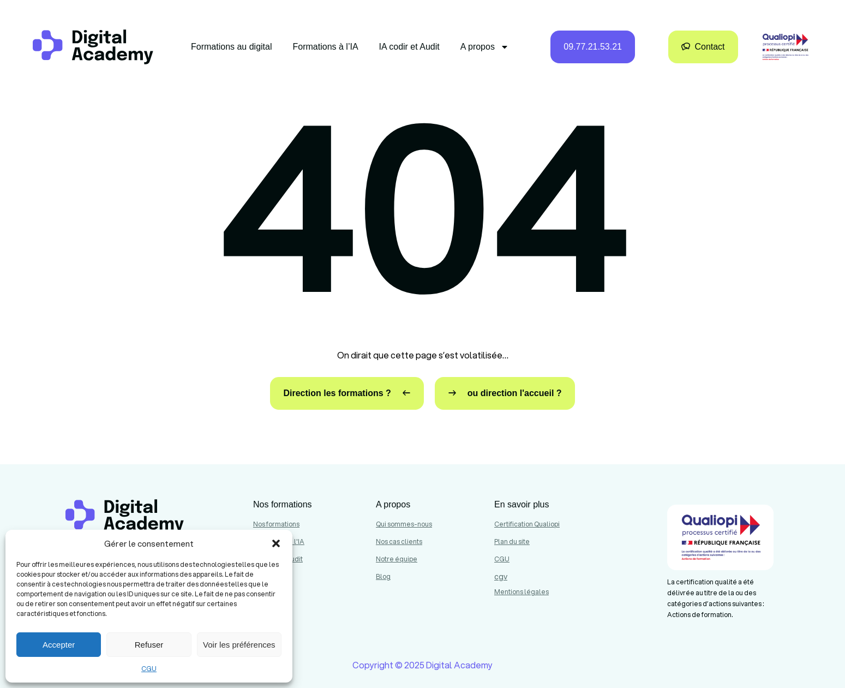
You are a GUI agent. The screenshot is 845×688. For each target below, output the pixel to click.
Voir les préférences (239, 644)
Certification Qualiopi (527, 524)
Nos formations (276, 524)
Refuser (149, 644)
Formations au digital (231, 46)
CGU (149, 668)
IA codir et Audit (409, 46)
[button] (276, 543)
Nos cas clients (399, 541)
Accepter (59, 644)
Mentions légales (521, 591)
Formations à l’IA (325, 46)
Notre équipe (396, 559)
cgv (500, 576)
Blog (383, 576)
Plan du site (512, 541)
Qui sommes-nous (404, 524)
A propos (484, 47)
